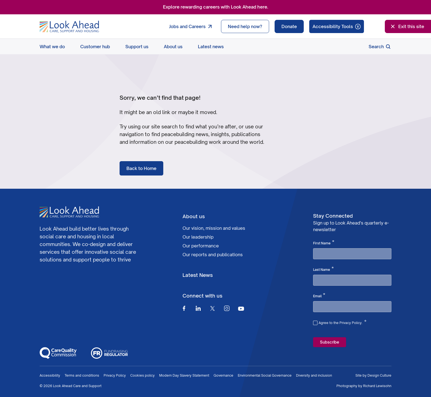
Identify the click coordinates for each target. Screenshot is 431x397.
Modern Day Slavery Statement (184, 375)
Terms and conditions (82, 375)
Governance (223, 375)
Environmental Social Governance (265, 375)
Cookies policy (142, 375)
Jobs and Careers (191, 26)
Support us (136, 46)
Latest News (198, 275)
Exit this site (406, 26)
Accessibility (50, 375)
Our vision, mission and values (214, 228)
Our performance (201, 246)
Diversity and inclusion (314, 375)
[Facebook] (183, 308)
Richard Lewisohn (377, 386)
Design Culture (379, 375)
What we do (52, 46)
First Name (323, 243)
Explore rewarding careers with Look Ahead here (215, 7)
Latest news (211, 46)
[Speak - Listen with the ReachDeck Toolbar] (336, 26)
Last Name (323, 269)
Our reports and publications (213, 254)
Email (319, 296)
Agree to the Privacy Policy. (342, 322)
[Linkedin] (198, 308)
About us (173, 46)
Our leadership (198, 237)
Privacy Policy (115, 375)
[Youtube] (241, 308)
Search (380, 46)
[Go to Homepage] (69, 27)
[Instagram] (226, 308)
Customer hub (95, 46)
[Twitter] (212, 308)
